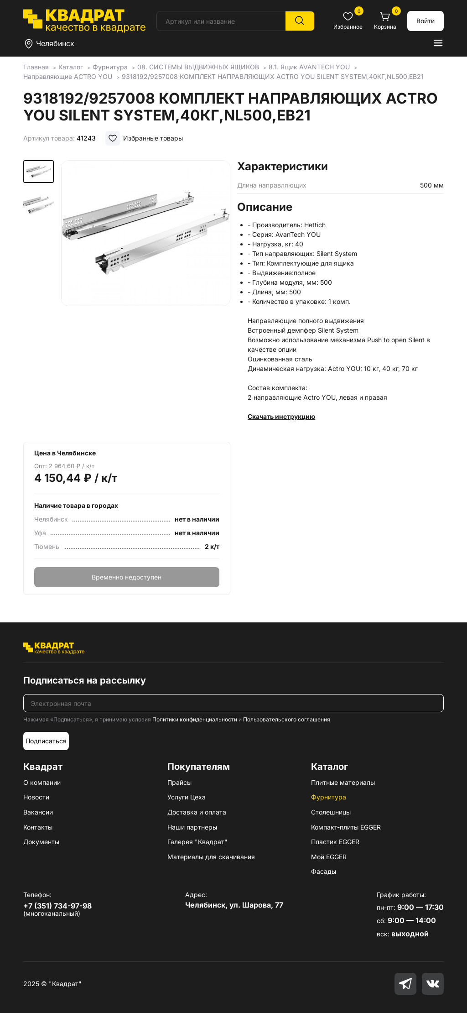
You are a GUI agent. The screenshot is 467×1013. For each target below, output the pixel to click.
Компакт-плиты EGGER (346, 827)
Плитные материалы (343, 782)
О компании (42, 782)
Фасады (323, 871)
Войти (425, 21)
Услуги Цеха (186, 797)
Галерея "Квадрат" (197, 842)
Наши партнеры (192, 827)
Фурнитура (328, 797)
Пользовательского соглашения (286, 719)
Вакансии (38, 812)
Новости (36, 797)
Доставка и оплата (196, 812)
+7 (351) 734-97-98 (57, 906)
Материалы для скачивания (211, 857)
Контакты (37, 827)
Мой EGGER (329, 857)
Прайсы (179, 782)
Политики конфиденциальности (194, 719)
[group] (145, 274)
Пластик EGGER (335, 842)
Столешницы (331, 812)
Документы (41, 842)
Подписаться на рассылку (84, 680)
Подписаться (46, 741)
